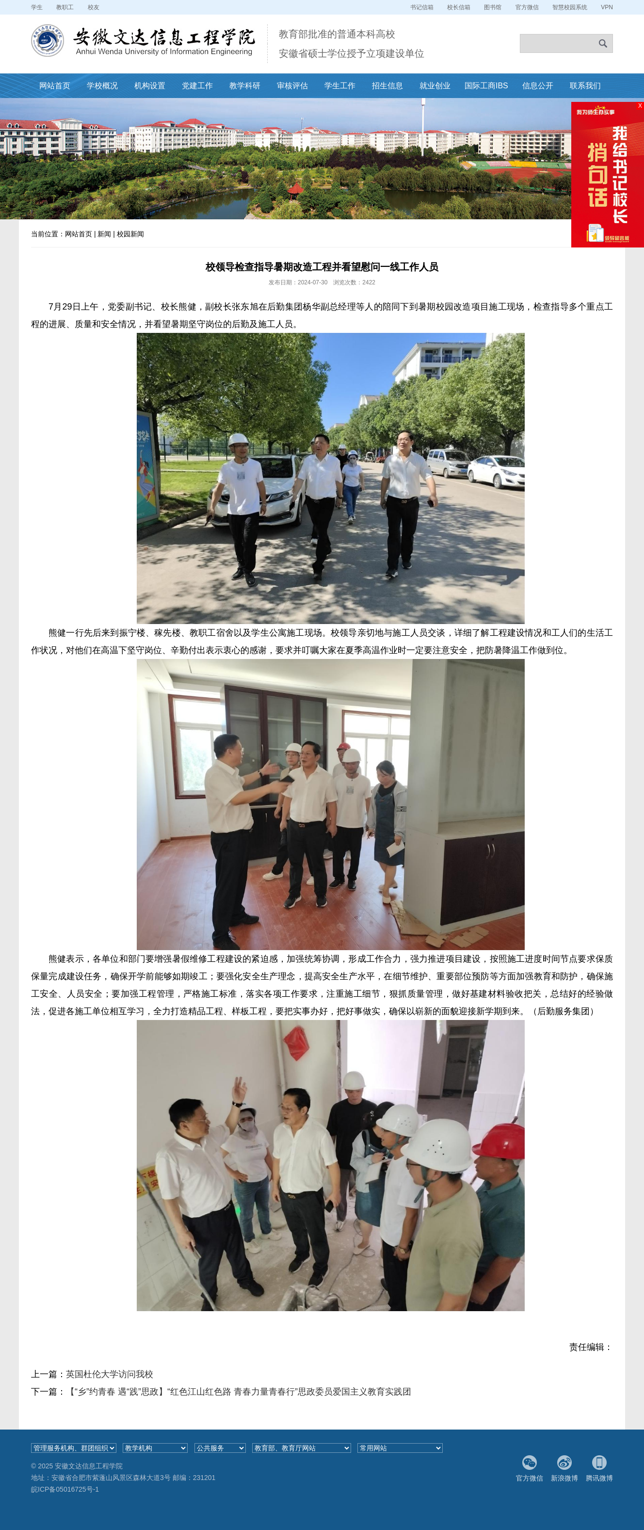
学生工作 (339, 86)
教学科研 (244, 86)
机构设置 (149, 86)
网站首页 (54, 86)
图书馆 (492, 7)
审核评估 (292, 86)
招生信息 (387, 86)
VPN (607, 7)
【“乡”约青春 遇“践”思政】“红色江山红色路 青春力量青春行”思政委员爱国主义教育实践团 (238, 1392)
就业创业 (435, 86)
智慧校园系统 (569, 7)
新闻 (104, 234)
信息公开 (537, 86)
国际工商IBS (486, 86)
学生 (37, 7)
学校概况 (102, 86)
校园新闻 (130, 234)
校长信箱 (458, 7)
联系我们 (585, 86)
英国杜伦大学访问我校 (109, 1374)
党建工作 (197, 86)
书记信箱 (422, 7)
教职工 (65, 7)
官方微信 (527, 7)
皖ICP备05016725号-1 (65, 1489)
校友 (93, 7)
